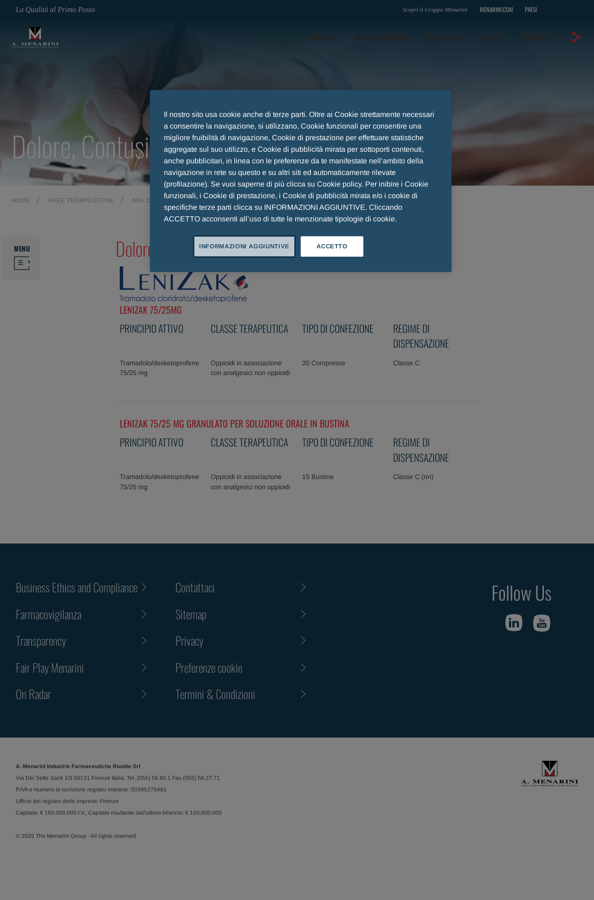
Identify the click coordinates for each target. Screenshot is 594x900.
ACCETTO (332, 246)
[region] (301, 181)
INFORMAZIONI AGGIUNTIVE (244, 246)
